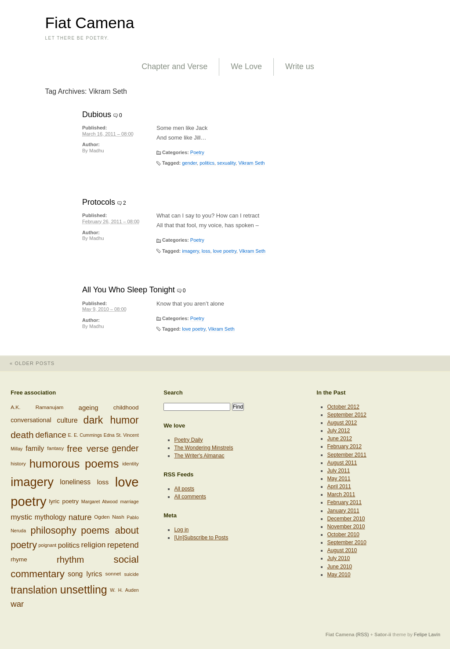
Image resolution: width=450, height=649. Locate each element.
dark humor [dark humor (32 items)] (111, 420)
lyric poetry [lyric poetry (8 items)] (64, 501)
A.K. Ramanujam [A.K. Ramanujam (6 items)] (37, 407)
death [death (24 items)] (22, 435)
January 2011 (343, 511)
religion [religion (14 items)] (93, 544)
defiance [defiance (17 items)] (50, 434)
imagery (190, 251)
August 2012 (342, 423)
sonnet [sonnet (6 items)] (113, 574)
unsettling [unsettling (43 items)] (83, 589)
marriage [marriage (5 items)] (129, 501)
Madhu (96, 150)
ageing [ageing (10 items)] (88, 407)
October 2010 (343, 534)
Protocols (98, 202)
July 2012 (338, 431)
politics (207, 163)
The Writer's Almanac (199, 456)
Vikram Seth (251, 163)
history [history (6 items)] (18, 464)
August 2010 (342, 550)
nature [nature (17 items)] (80, 517)
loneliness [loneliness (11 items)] (75, 482)
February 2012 (344, 446)
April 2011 (339, 486)
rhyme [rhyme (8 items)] (19, 559)
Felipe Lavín (427, 634)
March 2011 (341, 494)
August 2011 (342, 463)
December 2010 (346, 519)
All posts (184, 489)
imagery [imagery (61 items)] (32, 482)
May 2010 (338, 575)
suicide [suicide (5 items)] (131, 574)
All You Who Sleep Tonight (128, 289)
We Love (246, 66)
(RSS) (362, 634)
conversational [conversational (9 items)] (31, 420)
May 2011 (338, 479)
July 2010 (338, 558)
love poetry (224, 251)
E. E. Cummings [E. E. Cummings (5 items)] (85, 434)
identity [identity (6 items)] (130, 464)
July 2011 (338, 471)
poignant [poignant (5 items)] (47, 545)
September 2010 (346, 542)
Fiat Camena (89, 23)
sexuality (226, 163)
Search (173, 392)
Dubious (96, 114)
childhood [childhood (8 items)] (126, 407)
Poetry (197, 152)
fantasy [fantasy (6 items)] (55, 448)
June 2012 (339, 438)
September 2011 (346, 455)
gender (189, 163)
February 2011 (344, 502)
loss (206, 251)
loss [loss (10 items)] (103, 482)
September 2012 (346, 415)
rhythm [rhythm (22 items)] (70, 559)
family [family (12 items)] (34, 449)
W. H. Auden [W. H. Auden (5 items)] (124, 590)
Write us (299, 66)
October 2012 (343, 407)
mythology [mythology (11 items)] (50, 517)
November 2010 (346, 527)
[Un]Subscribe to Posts (201, 538)
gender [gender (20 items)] (125, 448)
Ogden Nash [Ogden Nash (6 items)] (109, 517)
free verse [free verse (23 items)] (88, 448)
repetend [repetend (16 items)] (123, 544)
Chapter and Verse (174, 66)
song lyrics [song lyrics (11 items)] (85, 574)
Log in (181, 530)
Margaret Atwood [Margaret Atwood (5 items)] (99, 501)
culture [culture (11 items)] (67, 420)
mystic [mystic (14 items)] (21, 517)
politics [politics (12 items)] (69, 545)
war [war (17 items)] (17, 603)
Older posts (27, 363)
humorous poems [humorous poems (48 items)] (74, 463)
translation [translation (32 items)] (34, 589)
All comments (190, 497)
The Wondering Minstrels (203, 448)
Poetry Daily (188, 440)
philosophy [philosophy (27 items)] (53, 530)
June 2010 (339, 567)
